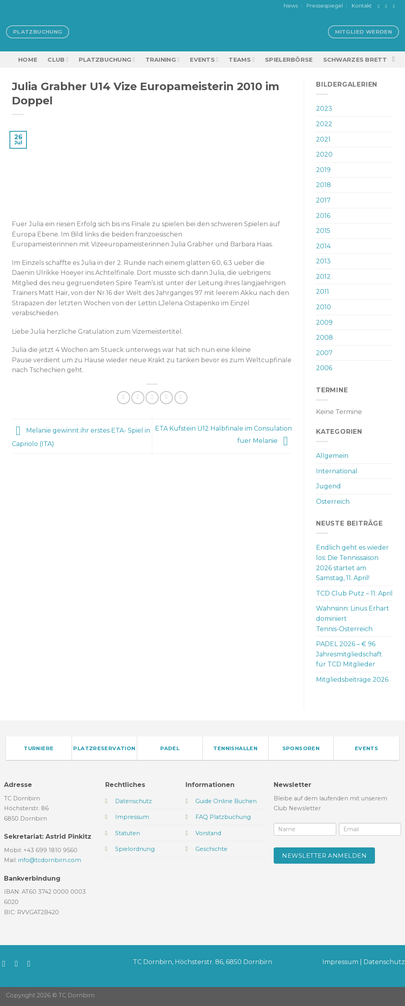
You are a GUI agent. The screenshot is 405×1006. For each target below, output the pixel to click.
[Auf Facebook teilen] (123, 397)
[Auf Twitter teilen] (137, 397)
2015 (323, 230)
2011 (322, 291)
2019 (323, 170)
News (291, 6)
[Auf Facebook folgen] (380, 6)
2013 (323, 261)
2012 (323, 276)
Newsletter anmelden (324, 855)
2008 (324, 337)
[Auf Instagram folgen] (387, 6)
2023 (324, 108)
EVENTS (204, 59)
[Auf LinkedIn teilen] (180, 397)
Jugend (328, 486)
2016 (323, 215)
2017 (323, 200)
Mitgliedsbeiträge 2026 (352, 679)
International (337, 471)
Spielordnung (135, 849)
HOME (27, 59)
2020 (324, 154)
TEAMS (242, 59)
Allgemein (332, 456)
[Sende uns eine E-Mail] (395, 6)
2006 (324, 368)
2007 (324, 353)
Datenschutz (384, 962)
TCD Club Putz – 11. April (354, 593)
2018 (323, 185)
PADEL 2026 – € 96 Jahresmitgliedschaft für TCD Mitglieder (349, 654)
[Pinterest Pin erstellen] (166, 397)
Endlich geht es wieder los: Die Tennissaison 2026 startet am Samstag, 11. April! (352, 563)
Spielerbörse (288, 59)
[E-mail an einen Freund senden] (152, 397)
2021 (323, 139)
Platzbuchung (107, 59)
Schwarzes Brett (355, 59)
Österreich (333, 501)
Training (163, 59)
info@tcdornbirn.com (49, 860)
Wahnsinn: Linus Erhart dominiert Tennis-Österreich (352, 618)
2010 (323, 307)
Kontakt (362, 6)
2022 (324, 124)
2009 (324, 322)
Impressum (340, 962)
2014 (323, 246)
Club (57, 59)
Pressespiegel (325, 6)
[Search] (395, 59)
